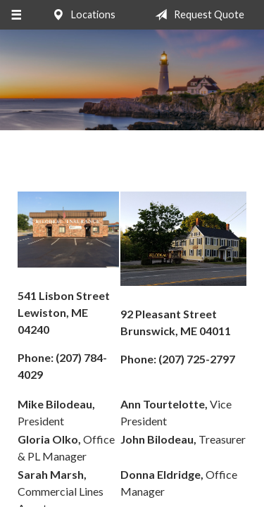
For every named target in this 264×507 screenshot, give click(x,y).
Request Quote (196, 15)
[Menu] (16, 15)
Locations (80, 15)
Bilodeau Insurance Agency (132, 80)
